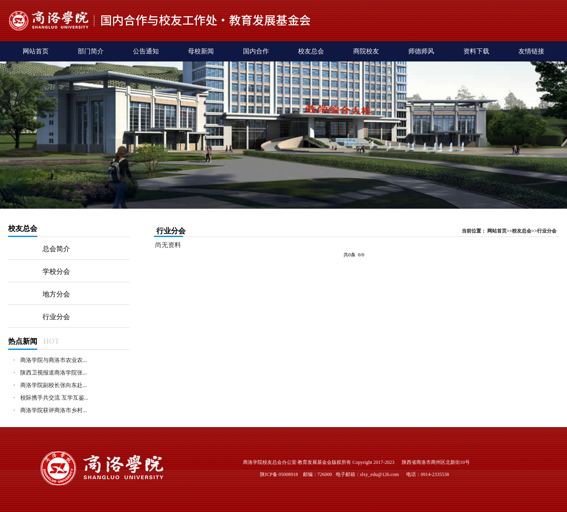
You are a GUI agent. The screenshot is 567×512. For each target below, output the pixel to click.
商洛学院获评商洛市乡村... (53, 410)
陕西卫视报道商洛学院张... (53, 373)
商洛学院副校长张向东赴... (53, 385)
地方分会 (56, 294)
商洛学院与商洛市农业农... (53, 360)
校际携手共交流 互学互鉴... (54, 398)
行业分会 (56, 317)
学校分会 (56, 271)
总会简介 (56, 249)
